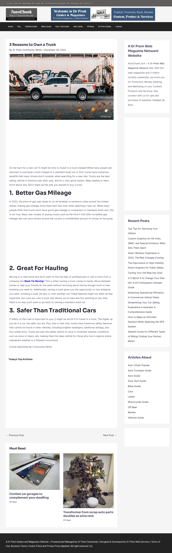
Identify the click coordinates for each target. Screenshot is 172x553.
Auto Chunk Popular (139, 362)
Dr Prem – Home (13, 3)
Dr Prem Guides (103, 26)
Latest (131, 393)
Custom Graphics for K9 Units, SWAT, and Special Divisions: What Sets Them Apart (146, 242)
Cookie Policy (35, 545)
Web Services (75, 3)
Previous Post (15, 434)
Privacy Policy (54, 545)
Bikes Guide (46, 26)
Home (10, 26)
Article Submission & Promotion (56, 3)
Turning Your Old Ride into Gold (145, 271)
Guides (39, 3)
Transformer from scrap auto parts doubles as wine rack (88, 513)
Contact (117, 26)
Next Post (110, 434)
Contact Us (158, 99)
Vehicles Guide (31, 26)
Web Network (28, 3)
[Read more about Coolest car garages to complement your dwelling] (34, 471)
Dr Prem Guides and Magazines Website (28, 541)
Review (132, 408)
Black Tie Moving (34, 280)
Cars (19, 26)
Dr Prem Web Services (138, 541)
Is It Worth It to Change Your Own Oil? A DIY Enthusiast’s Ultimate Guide (146, 281)
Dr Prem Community (88, 541)
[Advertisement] (61, 144)
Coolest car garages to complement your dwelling (29, 495)
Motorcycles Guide (138, 398)
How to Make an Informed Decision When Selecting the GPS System (146, 319)
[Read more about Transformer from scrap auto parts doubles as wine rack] (88, 480)
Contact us (86, 3)
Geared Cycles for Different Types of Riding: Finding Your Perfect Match (146, 334)
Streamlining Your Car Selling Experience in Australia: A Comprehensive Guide (144, 305)
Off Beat (89, 26)
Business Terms (19, 545)
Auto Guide (77, 26)
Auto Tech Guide (61, 26)
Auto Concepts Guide (139, 367)
